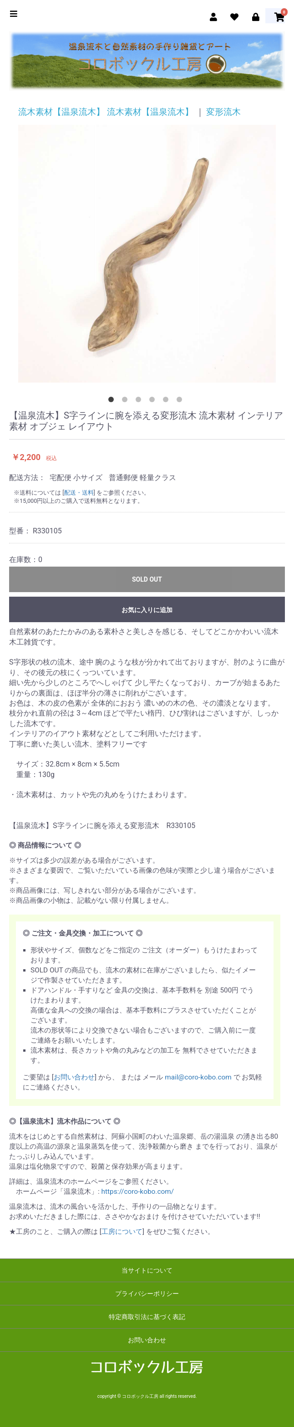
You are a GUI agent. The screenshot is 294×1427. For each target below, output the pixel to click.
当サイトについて (147, 1270)
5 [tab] (167, 401)
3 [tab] (140, 401)
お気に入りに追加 (147, 610)
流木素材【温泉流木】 (61, 112)
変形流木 (223, 112)
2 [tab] (126, 401)
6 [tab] (181, 401)
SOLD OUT (147, 579)
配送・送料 (79, 492)
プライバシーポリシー (147, 1293)
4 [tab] (153, 401)
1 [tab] (112, 401)
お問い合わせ (74, 1077)
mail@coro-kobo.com (198, 1077)
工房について (121, 1232)
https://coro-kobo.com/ (137, 1191)
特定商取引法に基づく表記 (147, 1316)
